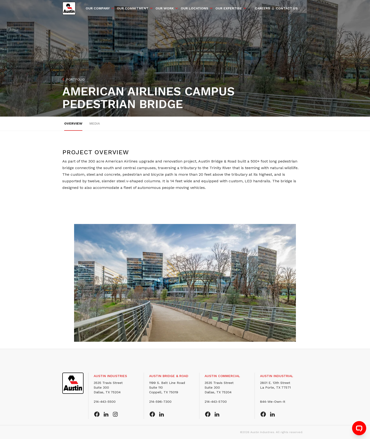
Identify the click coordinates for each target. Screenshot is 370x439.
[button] (100, 8)
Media (94, 123)
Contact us (287, 8)
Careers (262, 8)
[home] (69, 8)
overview (73, 123)
